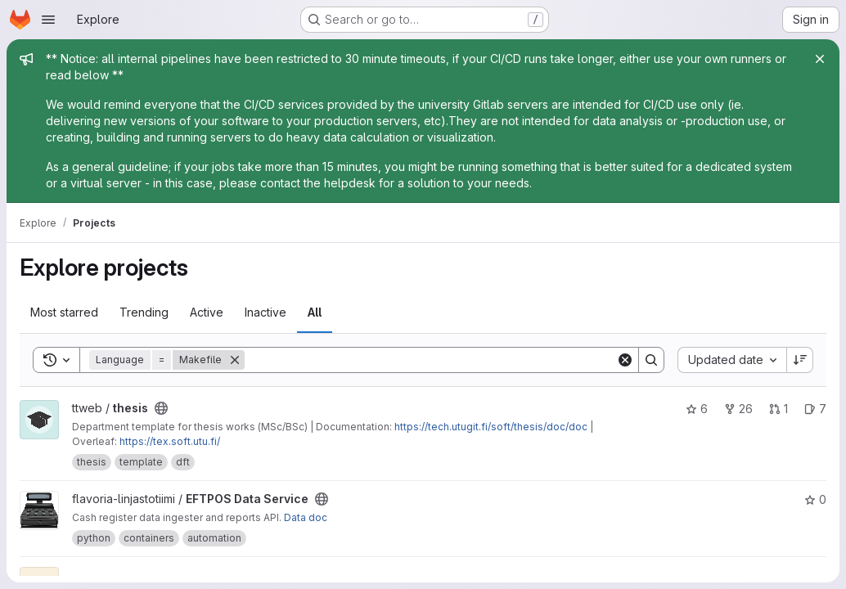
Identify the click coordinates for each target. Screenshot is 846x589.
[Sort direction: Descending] (800, 360)
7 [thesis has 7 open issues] (815, 409)
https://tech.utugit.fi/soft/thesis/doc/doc (490, 426)
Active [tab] (206, 312)
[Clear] (625, 360)
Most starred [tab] (64, 312)
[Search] (430, 360)
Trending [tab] (144, 312)
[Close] (820, 59)
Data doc (305, 517)
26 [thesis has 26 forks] (738, 409)
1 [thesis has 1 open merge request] (778, 409)
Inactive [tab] (265, 312)
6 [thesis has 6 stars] (697, 409)
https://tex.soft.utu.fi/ (169, 441)
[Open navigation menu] (48, 20)
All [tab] (315, 312)
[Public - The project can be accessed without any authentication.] (161, 408)
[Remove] (235, 360)
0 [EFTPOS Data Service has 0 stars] (815, 499)
